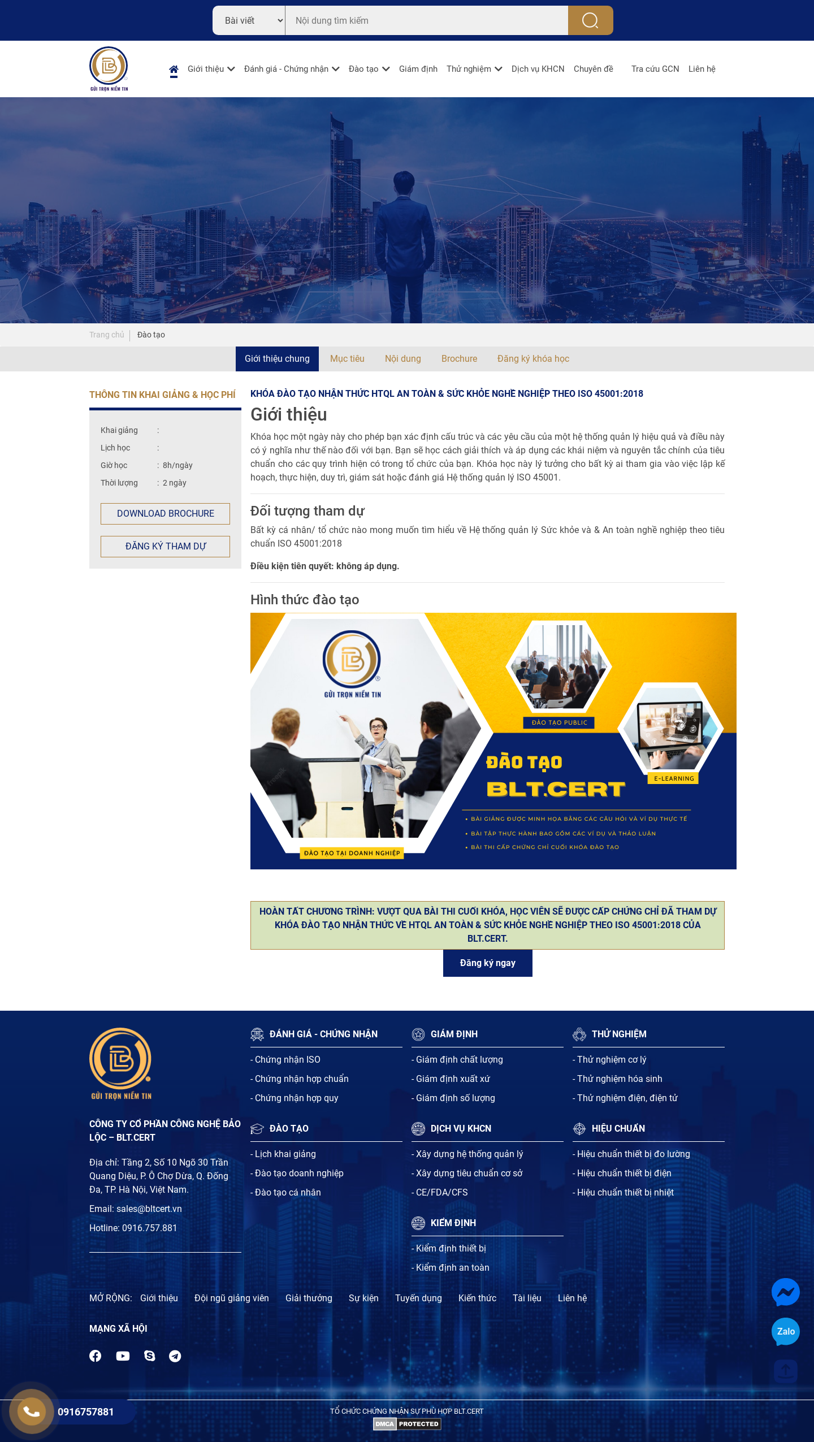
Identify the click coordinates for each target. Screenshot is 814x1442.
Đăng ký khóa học (533, 358)
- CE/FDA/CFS (440, 1192)
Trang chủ (106, 334)
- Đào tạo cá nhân (285, 1192)
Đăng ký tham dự (165, 546)
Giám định (418, 69)
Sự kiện (364, 1298)
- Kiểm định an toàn (451, 1267)
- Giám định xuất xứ (451, 1078)
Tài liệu (527, 1298)
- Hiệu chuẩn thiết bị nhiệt (623, 1192)
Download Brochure (165, 513)
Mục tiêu (347, 358)
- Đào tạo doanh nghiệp (297, 1173)
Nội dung (403, 358)
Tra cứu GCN (655, 69)
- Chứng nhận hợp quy (294, 1098)
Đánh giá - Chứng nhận (286, 69)
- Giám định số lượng (453, 1098)
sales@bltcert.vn (149, 1208)
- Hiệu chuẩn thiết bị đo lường (631, 1154)
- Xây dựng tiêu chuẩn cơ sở (467, 1173)
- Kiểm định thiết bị (449, 1248)
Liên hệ (702, 69)
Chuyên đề (593, 69)
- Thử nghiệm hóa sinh (618, 1078)
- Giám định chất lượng (457, 1059)
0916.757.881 (149, 1228)
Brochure (459, 358)
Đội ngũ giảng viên (231, 1298)
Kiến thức (477, 1298)
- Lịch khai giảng (283, 1154)
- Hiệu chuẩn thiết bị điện (622, 1173)
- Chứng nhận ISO (285, 1059)
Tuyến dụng (418, 1298)
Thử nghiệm (469, 69)
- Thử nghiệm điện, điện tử (625, 1098)
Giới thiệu (206, 69)
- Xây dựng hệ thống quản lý (467, 1154)
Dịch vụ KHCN (538, 69)
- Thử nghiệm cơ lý (610, 1059)
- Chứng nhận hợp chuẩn (299, 1078)
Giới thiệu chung (277, 358)
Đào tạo (364, 69)
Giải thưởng (308, 1298)
